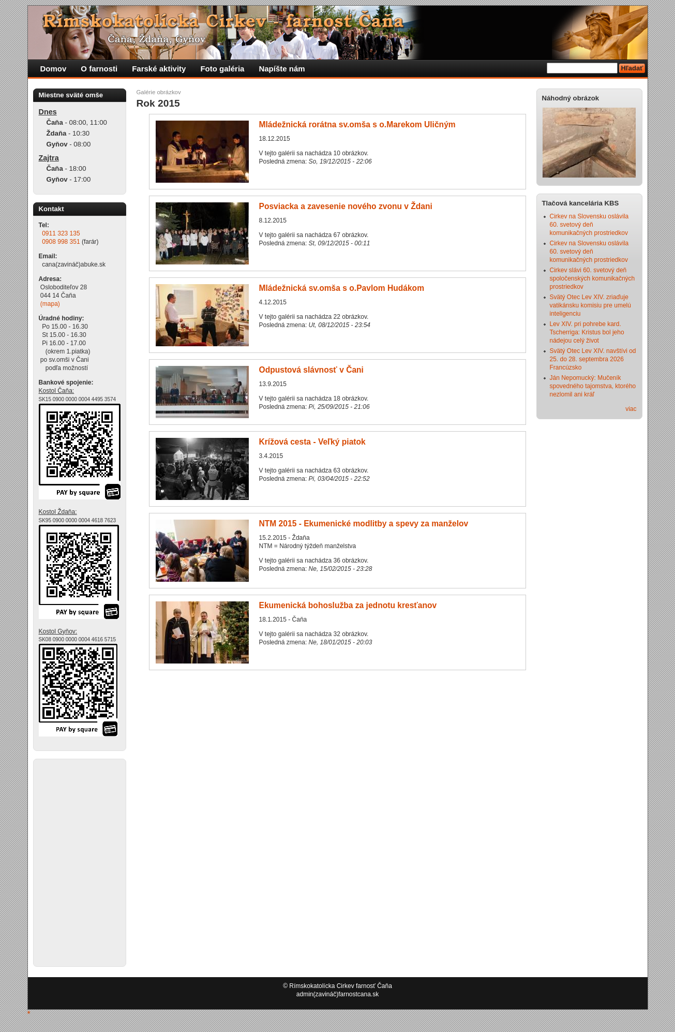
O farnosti (99, 68)
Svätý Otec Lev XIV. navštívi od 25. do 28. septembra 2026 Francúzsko (593, 359)
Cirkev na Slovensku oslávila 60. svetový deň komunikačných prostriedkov (589, 225)
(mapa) (50, 303)
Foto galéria (222, 68)
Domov (53, 68)
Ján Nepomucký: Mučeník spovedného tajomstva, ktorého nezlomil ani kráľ (593, 386)
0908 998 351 (61, 241)
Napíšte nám (282, 68)
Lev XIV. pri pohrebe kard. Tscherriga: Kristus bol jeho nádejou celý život (587, 332)
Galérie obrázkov (159, 92)
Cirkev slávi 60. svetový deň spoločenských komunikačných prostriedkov (592, 278)
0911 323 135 (61, 233)
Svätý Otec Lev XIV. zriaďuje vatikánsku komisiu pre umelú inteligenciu (590, 305)
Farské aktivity (159, 68)
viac (630, 408)
